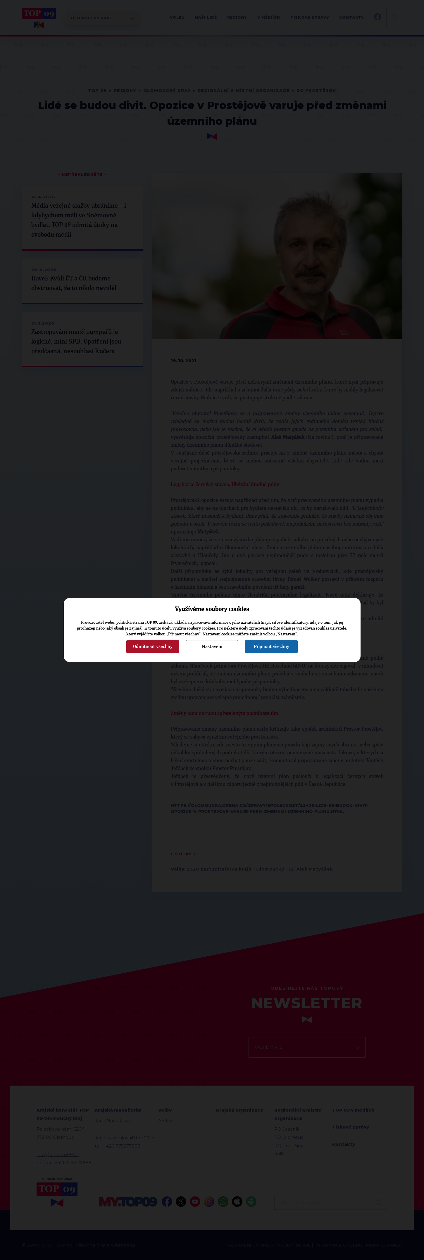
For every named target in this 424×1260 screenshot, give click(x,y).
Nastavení (212, 646)
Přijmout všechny (271, 646)
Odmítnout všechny (153, 646)
